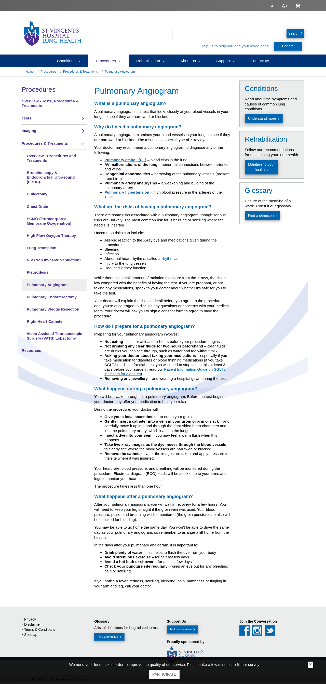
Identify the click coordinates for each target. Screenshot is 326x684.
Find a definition (261, 215)
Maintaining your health (261, 167)
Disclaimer (32, 624)
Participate (164, 674)
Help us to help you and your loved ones (234, 46)
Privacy (30, 619)
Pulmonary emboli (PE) (125, 160)
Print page (298, 6)
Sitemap (30, 635)
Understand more (262, 118)
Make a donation (181, 629)
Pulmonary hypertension (126, 192)
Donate (287, 46)
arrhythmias (168, 258)
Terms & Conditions (39, 629)
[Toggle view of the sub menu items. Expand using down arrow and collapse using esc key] (83, 118)
